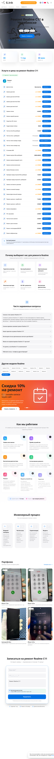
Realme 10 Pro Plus (16, 368)
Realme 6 (48, 368)
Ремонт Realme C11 (27, 683)
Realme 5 (41, 368)
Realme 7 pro (36, 371)
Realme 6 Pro (5, 371)
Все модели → (6, 374)
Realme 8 (44, 371)
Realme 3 (25, 368)
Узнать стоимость (27, 36)
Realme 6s (21, 371)
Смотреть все (48, 564)
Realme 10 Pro (6, 368)
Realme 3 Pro (33, 368)
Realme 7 (28, 371)
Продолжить (27, 697)
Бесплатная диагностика (28, 2)
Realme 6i (13, 371)
